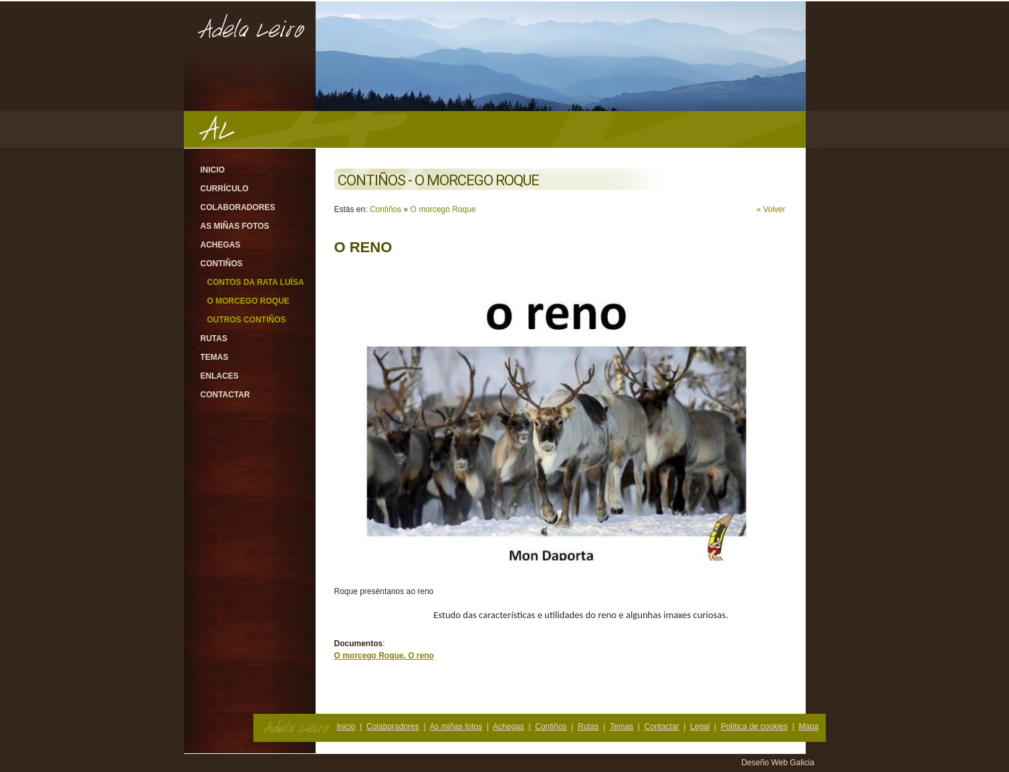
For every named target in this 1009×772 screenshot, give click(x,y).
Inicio (213, 170)
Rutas (214, 338)
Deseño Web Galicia (779, 762)
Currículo (225, 188)
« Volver (770, 209)
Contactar (225, 394)
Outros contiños (246, 319)
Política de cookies (754, 726)
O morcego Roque (248, 301)
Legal (699, 726)
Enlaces (220, 376)
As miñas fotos (235, 226)
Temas (215, 357)
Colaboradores (238, 207)
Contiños (222, 263)
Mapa (808, 726)
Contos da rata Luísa (255, 282)
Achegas (221, 245)
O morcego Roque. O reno (384, 655)
